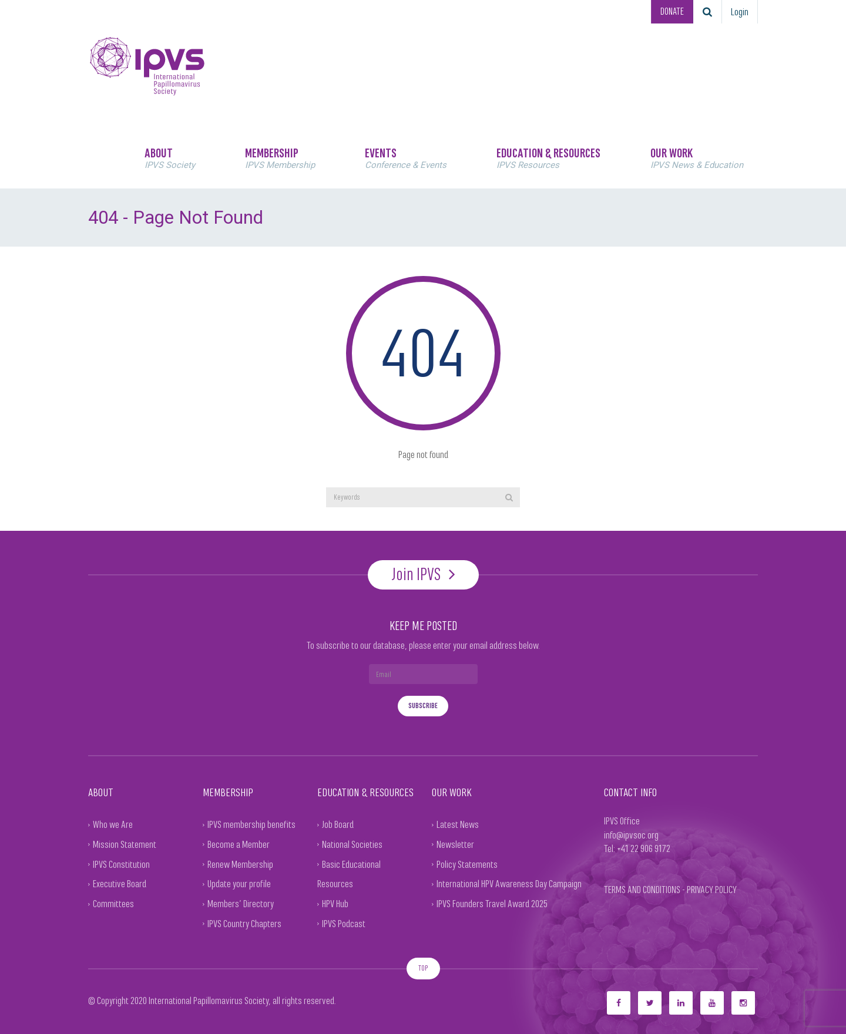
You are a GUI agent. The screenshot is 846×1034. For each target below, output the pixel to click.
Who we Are (113, 824)
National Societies (352, 844)
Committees (113, 903)
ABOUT (170, 158)
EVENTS (405, 158)
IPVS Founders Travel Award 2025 (492, 903)
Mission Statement (124, 844)
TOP (423, 967)
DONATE (671, 12)
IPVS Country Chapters (244, 923)
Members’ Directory (240, 903)
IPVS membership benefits (251, 824)
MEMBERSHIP (280, 158)
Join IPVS (423, 573)
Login (739, 12)
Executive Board (119, 884)
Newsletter (455, 844)
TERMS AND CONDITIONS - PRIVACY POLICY (670, 889)
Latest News (458, 824)
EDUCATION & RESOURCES (548, 158)
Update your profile (239, 884)
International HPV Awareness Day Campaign (509, 884)
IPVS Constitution (121, 864)
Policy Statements (467, 864)
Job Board (338, 824)
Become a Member (238, 844)
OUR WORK (696, 158)
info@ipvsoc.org (631, 834)
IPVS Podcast (343, 923)
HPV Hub (335, 903)
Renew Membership (240, 864)
